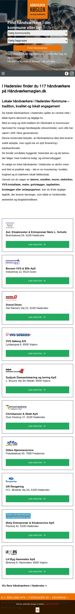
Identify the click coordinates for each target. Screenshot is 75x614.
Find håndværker (38, 47)
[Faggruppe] (38, 40)
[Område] (38, 33)
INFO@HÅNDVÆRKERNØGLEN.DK (47, 602)
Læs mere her (37, 244)
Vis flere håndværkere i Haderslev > (24, 585)
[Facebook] (67, 74)
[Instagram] (72, 74)
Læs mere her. (52, 608)
